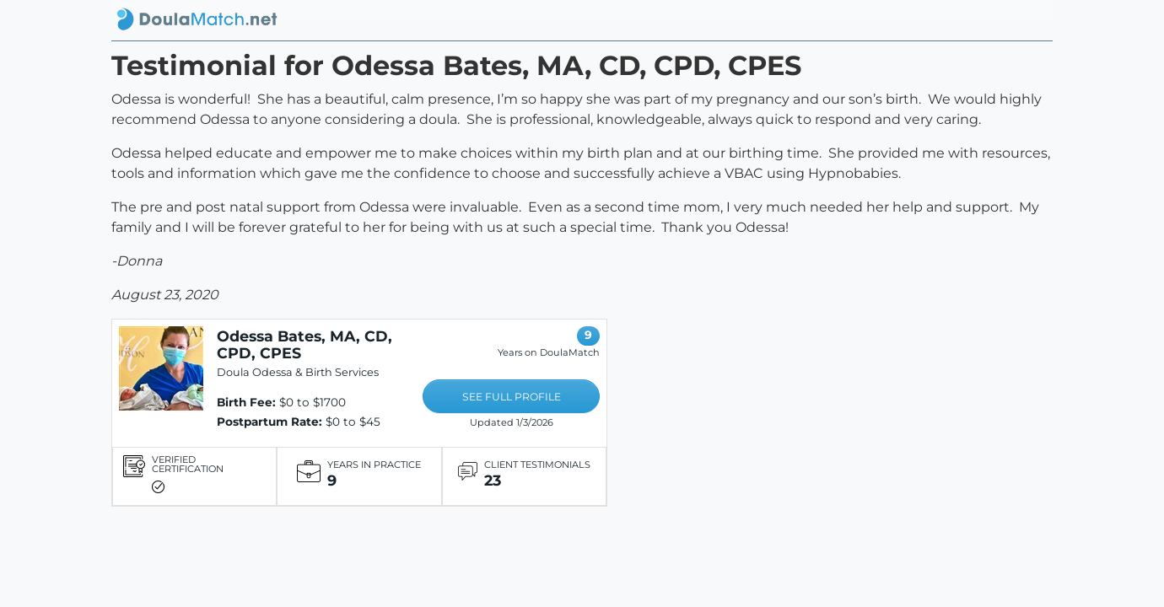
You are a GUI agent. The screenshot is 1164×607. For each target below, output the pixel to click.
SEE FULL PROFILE (511, 396)
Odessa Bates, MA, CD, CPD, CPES (304, 344)
